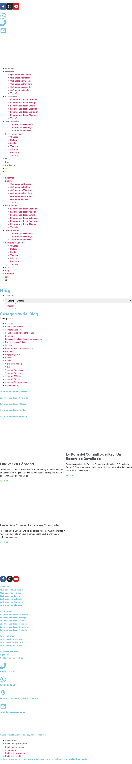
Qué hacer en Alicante (20, 87)
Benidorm (14, 152)
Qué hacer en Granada (20, 74)
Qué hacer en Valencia (20, 81)
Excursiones (11, 96)
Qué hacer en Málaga (20, 78)
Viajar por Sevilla (12, 379)
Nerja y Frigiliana (12, 354)
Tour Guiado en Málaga (21, 127)
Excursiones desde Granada (23, 99)
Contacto (10, 165)
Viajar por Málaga (13, 376)
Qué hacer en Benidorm (21, 84)
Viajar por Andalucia (14, 370)
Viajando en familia (13, 364)
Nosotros (10, 68)
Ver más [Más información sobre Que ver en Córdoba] (4, 481)
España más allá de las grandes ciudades (23, 339)
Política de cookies (14, 747)
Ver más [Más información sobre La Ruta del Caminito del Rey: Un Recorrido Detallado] (70, 475)
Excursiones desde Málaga (23, 102)
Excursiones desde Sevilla (22, 106)
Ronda (8, 357)
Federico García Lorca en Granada (29, 525)
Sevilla (13, 143)
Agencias (4, 654)
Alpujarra (9, 323)
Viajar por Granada (13, 373)
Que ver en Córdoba (17, 464)
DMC (7, 158)
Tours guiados (12, 121)
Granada (14, 137)
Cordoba (9, 336)
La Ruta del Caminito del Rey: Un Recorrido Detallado (93, 456)
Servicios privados (14, 134)
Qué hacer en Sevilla (20, 90)
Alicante (14, 149)
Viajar (7, 367)
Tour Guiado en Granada (21, 124)
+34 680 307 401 (8, 671)
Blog (7, 162)
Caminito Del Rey (13, 330)
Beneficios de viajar (14, 326)
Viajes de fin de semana (16, 382)
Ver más (14, 93)
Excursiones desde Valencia (23, 109)
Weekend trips (11, 385)
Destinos (9, 71)
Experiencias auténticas (16, 342)
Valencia (14, 146)
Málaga (13, 140)
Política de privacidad (16, 743)
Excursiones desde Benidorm (24, 112)
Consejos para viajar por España (19, 333)
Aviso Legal (10, 740)
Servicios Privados (9, 651)
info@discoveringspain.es (12, 712)
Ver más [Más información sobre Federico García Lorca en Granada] (4, 542)
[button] (66, 174)
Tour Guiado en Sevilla (20, 130)
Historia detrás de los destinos (19, 348)
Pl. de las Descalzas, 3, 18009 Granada (19, 698)
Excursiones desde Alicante (23, 115)
